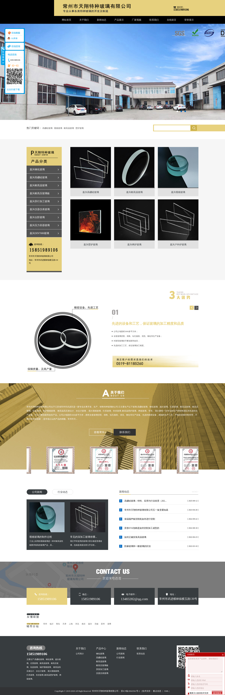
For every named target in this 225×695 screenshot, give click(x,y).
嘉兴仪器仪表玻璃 (40, 209)
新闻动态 (101, 20)
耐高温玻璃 (69, 128)
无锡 (96, 624)
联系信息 (141, 653)
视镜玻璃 (58, 128)
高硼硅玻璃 (47, 128)
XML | (167, 691)
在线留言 (171, 20)
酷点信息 (157, 691)
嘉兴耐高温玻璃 (38, 185)
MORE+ (195, 492)
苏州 (103, 624)
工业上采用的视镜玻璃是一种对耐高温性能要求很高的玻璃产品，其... (47, 524)
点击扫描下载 (13, 89)
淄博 (109, 624)
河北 (77, 624)
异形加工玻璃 (102, 669)
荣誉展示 (189, 20)
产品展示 (119, 20)
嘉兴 (90, 624)
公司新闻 (37, 492)
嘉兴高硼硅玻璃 (38, 177)
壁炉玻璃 (79, 128)
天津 (64, 624)
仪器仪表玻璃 (102, 673)
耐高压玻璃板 (102, 665)
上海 (71, 624)
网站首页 (66, 20)
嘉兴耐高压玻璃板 (40, 193)
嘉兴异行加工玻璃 (40, 201)
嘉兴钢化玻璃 (37, 169)
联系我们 (154, 20)
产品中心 (101, 648)
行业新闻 (120, 657)
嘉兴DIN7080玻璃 (39, 233)
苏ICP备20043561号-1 (130, 691)
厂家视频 (136, 20)
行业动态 (63, 492)
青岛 (58, 624)
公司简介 (80, 653)
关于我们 (84, 20)
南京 (83, 624)
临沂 (51, 624)
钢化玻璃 (100, 653)
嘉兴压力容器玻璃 (40, 225)
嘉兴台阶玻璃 (37, 217)
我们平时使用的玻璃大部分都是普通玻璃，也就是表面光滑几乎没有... (87, 524)
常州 (45, 624)
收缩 (2, 56)
